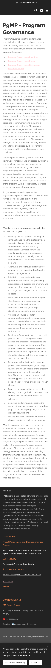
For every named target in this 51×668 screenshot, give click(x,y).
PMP (4, 550)
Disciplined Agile (15, 554)
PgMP (11, 550)
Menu (47, 10)
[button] (36, 10)
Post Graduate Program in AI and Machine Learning (22, 574)
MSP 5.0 (26, 550)
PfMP (18, 550)
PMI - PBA (28, 554)
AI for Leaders (8, 581)
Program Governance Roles (21, 61)
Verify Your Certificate (28, 2)
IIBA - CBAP (37, 554)
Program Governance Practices (23, 57)
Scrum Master (36, 550)
